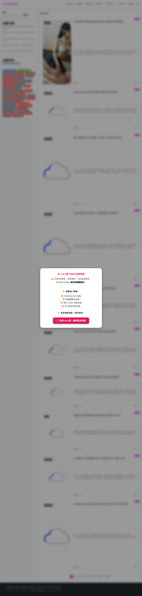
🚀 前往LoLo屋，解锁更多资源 (71, 320)
